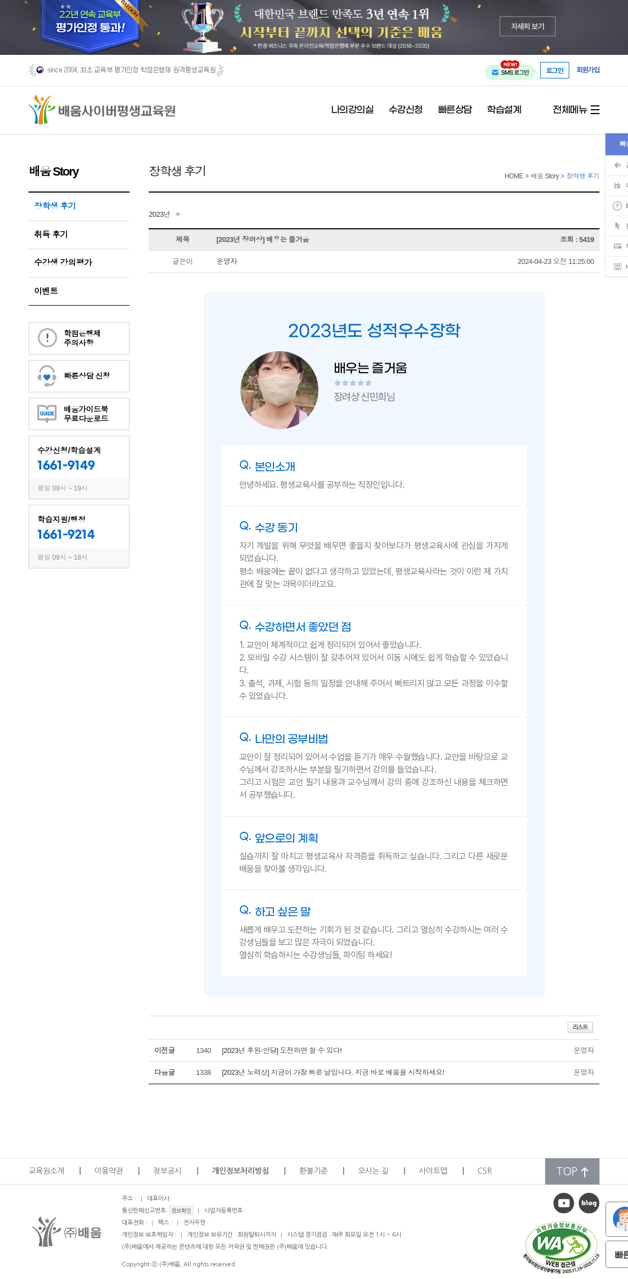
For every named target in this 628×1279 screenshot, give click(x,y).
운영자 (226, 261)
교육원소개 (46, 1171)
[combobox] (165, 214)
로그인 (555, 70)
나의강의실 (352, 110)
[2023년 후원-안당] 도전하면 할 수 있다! (281, 1050)
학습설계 (504, 110)
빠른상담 (455, 110)
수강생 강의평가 (63, 262)
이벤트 (46, 291)
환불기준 (313, 1171)
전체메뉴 (570, 110)
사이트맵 (433, 1171)
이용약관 (108, 1171)
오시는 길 (373, 1171)
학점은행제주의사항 (82, 338)
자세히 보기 (528, 26)
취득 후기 (51, 234)
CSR (485, 1171)
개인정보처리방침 (240, 1171)
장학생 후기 (55, 206)
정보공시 (167, 1171)
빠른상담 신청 (87, 375)
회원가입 (587, 70)
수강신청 (406, 110)
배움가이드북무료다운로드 (86, 414)
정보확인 (181, 1210)
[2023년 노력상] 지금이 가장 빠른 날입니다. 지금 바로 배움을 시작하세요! (333, 1072)
